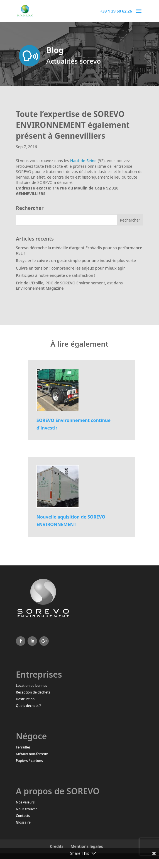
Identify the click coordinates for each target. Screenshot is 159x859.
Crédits (56, 846)
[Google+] (44, 641)
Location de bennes (31, 685)
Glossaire (23, 822)
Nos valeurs (25, 802)
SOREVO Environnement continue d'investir (73, 424)
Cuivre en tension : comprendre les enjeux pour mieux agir (70, 268)
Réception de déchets (33, 692)
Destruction (25, 699)
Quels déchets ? (28, 705)
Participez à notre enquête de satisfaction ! (55, 275)
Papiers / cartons (29, 760)
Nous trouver (26, 809)
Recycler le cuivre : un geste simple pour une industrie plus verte (76, 260)
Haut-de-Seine (83, 160)
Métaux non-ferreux (32, 754)
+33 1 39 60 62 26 (116, 11)
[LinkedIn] (32, 641)
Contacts (23, 815)
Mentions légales (87, 846)
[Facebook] (20, 641)
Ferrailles (23, 747)
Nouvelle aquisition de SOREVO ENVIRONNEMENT (70, 520)
